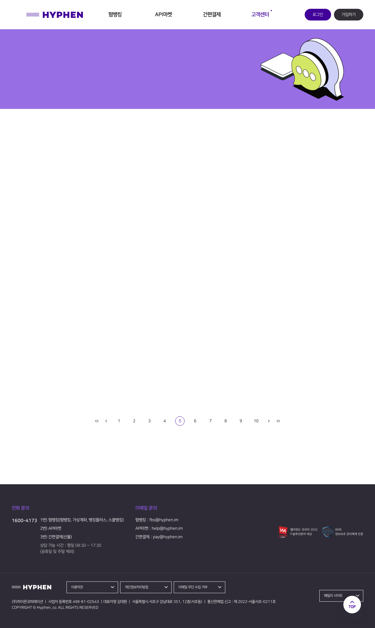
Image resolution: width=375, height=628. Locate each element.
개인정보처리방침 (136, 587)
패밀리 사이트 (333, 596)
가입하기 (349, 14)
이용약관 (77, 587)
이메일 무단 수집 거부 (192, 587)
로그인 (318, 14)
